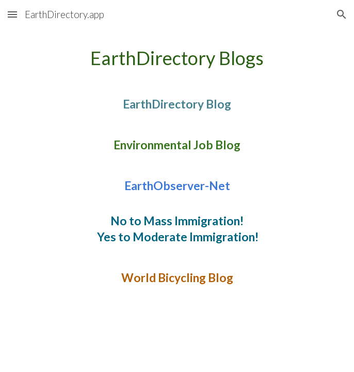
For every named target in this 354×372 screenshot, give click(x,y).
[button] (12, 14)
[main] (177, 179)
